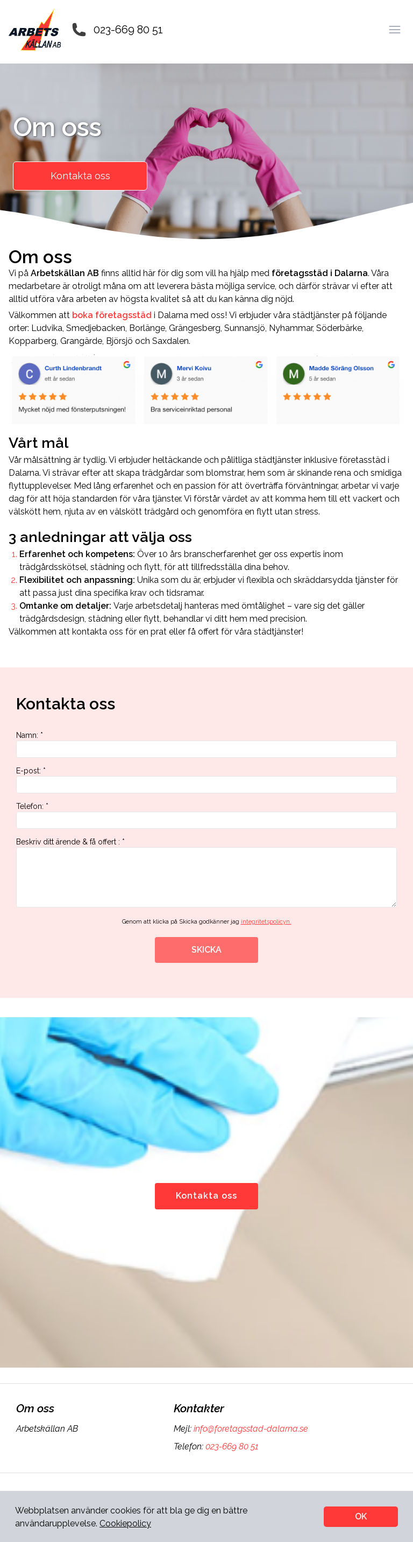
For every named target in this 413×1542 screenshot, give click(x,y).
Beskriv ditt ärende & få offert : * (206, 872)
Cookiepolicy (125, 1523)
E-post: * (206, 779)
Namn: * (206, 744)
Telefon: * (206, 815)
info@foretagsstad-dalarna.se (249, 1429)
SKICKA (206, 950)
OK (361, 1516)
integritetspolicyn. (266, 921)
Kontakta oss (80, 175)
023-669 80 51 (128, 29)
